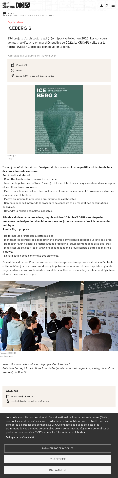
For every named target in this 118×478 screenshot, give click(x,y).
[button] (113, 5)
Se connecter (101, 5)
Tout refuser (58, 459)
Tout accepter (57, 469)
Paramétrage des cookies (57, 448)
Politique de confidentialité (20, 437)
